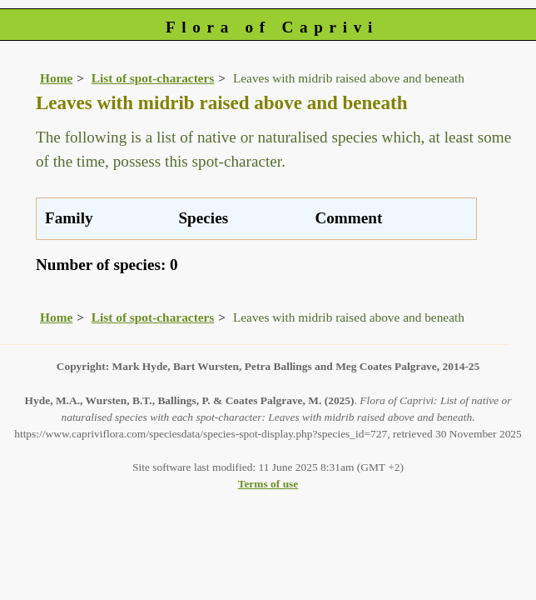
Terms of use (268, 484)
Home (56, 78)
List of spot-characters (153, 78)
